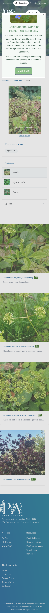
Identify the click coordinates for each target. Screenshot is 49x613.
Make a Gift (24, 71)
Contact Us (7, 3)
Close (43, 14)
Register (42, 3)
